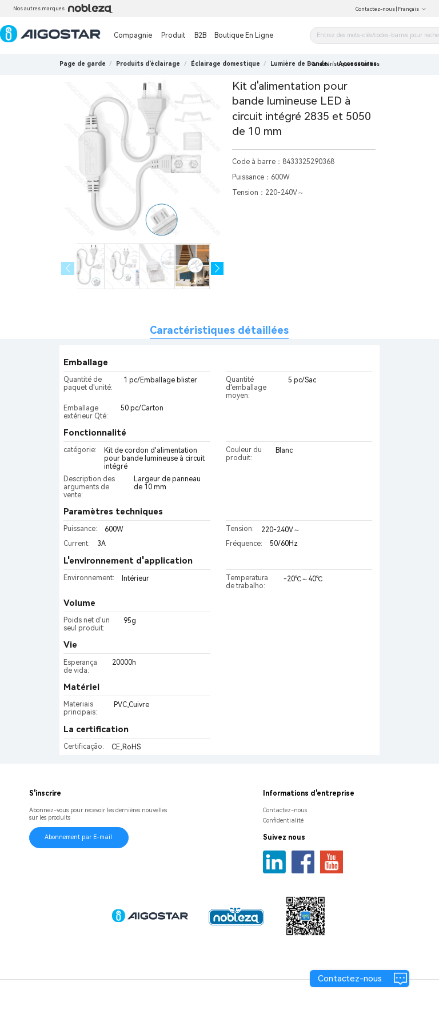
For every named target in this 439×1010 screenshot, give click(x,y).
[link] (148, 63)
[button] (217, 268)
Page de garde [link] (82, 63)
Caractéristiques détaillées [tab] (219, 330)
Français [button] (412, 9)
